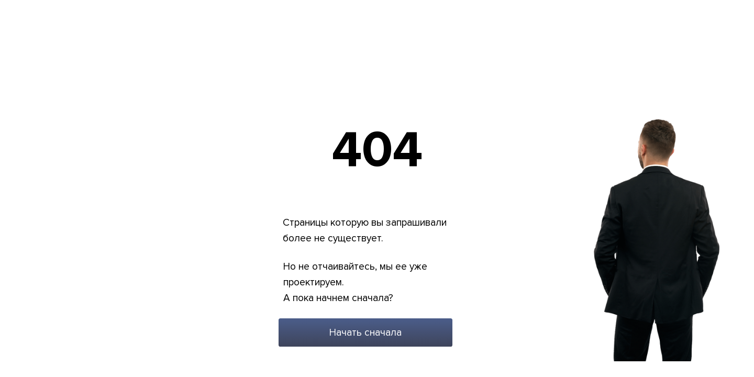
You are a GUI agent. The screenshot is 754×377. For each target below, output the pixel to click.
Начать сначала (365, 332)
